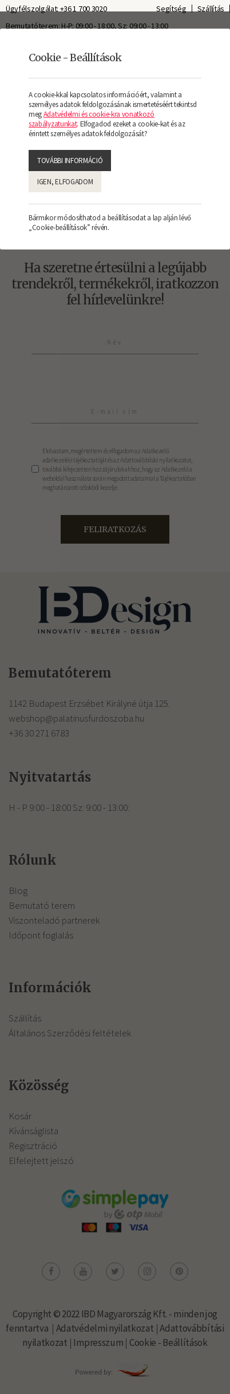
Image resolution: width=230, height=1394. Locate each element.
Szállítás (210, 8)
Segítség (171, 8)
